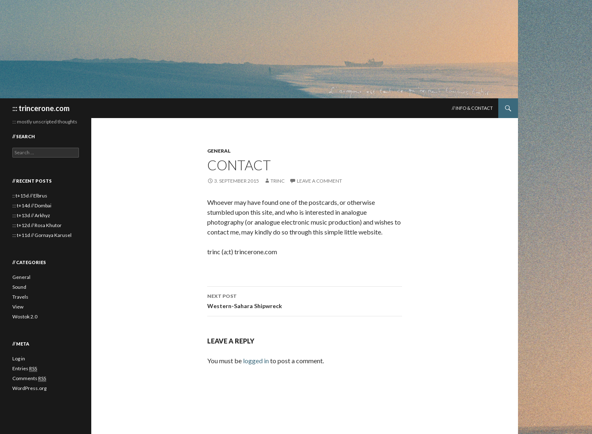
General (219, 151)
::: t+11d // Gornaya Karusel (42, 235)
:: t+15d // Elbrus (29, 196)
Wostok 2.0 (24, 316)
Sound (19, 287)
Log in (18, 358)
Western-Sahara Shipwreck (304, 300)
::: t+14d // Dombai (31, 205)
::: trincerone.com (40, 108)
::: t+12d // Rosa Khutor (37, 225)
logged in (256, 360)
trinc (277, 181)
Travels (20, 297)
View (17, 307)
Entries (24, 368)
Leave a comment (319, 181)
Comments (29, 378)
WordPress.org (29, 388)
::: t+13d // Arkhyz (31, 215)
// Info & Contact (472, 108)
